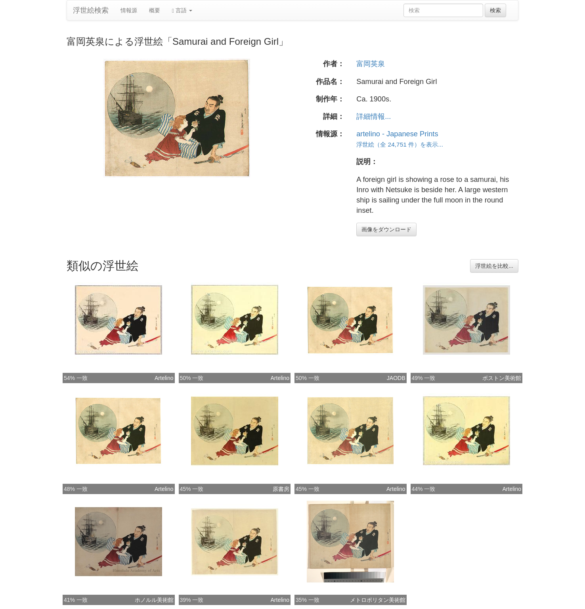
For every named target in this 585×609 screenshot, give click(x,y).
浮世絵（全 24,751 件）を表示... (399, 144)
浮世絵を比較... (494, 266)
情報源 (128, 10)
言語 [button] (182, 10)
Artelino (164, 378)
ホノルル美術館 (154, 600)
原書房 (281, 489)
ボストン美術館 (501, 378)
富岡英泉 (370, 64)
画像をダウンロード (386, 229)
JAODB (396, 378)
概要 (154, 10)
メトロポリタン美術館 (377, 600)
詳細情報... (373, 116)
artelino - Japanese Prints (397, 134)
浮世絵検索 (91, 10)
